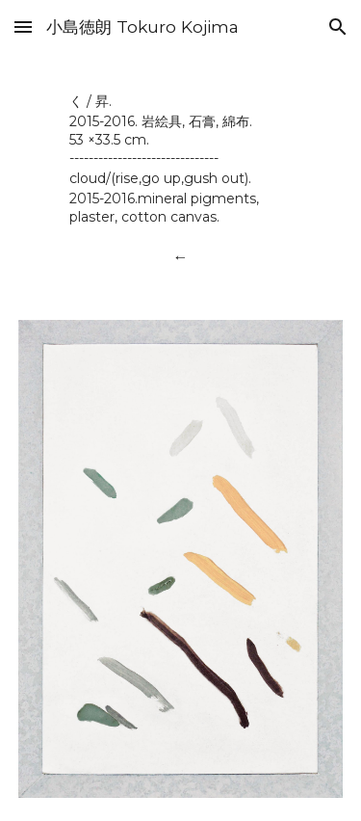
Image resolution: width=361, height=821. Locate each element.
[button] (23, 26)
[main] (180, 158)
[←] (180, 256)
